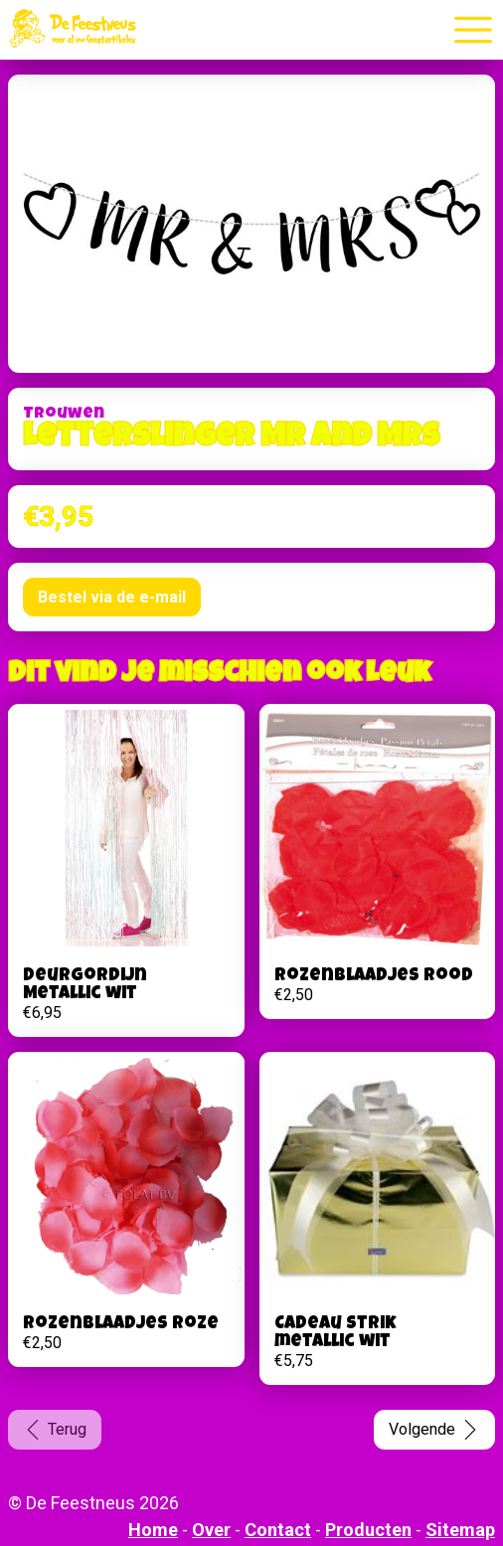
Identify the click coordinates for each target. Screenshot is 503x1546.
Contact (278, 1529)
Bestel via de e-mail (112, 597)
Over (211, 1529)
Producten (368, 1529)
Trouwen (63, 415)
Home (153, 1529)
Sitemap (460, 1529)
